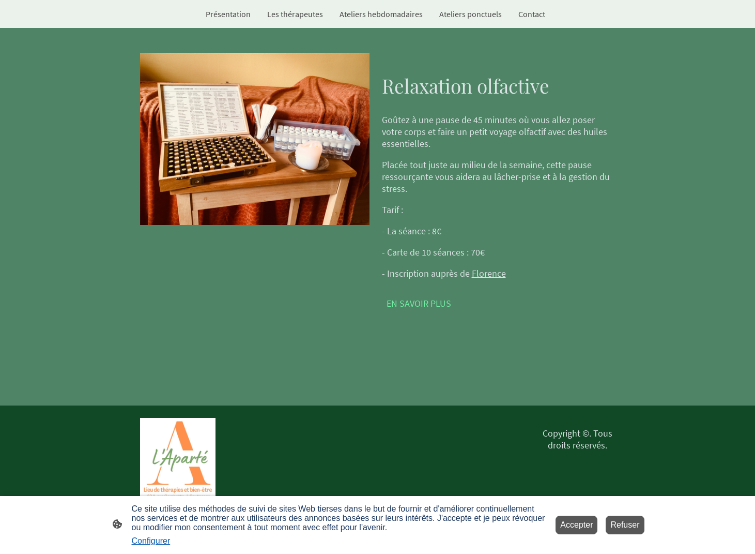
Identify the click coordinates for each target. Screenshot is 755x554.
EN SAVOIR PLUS (419, 303)
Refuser (624, 524)
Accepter (576, 524)
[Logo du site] (178, 460)
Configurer (151, 540)
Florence (489, 273)
